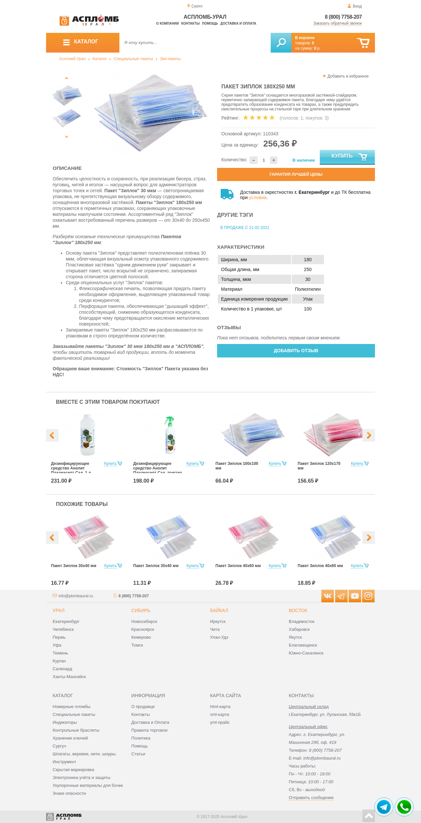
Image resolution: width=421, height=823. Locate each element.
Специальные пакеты (133, 59)
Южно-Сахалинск (306, 653)
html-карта (220, 706)
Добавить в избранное (348, 76)
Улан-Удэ (219, 637)
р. (317, 48)
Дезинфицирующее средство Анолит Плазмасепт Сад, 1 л (71, 468)
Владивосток (301, 621)
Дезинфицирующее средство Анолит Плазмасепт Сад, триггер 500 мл (157, 470)
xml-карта (219, 714)
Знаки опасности (69, 793)
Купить (350, 157)
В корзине (305, 37)
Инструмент (64, 761)
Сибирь (140, 610)
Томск (137, 645)
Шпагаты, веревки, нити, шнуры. (85, 753)
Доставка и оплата (238, 23)
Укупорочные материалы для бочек (88, 785)
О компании (167, 23)
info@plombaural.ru (76, 596)
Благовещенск (303, 645)
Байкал (219, 610)
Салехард (62, 668)
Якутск (295, 637)
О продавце (143, 706)
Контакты (190, 23)
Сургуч (59, 745)
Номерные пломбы (71, 706)
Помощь (210, 23)
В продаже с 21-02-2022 (244, 227)
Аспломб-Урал (72, 59)
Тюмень (60, 653)
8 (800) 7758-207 (343, 17)
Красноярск (142, 629)
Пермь (59, 637)
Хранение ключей (70, 738)
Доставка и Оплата (150, 722)
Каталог (99, 59)
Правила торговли (149, 730)
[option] (148, 113)
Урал (58, 610)
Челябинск (63, 629)
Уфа (57, 645)
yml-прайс (220, 722)
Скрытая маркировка (73, 769)
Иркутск (218, 621)
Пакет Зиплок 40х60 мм (238, 565)
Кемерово (141, 637)
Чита (215, 629)
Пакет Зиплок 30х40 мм (73, 565)
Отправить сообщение (311, 797)
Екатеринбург (66, 621)
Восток (298, 610)
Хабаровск (299, 629)
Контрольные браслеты (76, 730)
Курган (59, 660)
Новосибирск (144, 621)
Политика (140, 738)
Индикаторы (65, 722)
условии (257, 197)
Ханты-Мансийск (69, 676)
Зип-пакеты (170, 59)
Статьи (138, 753)
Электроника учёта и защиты (82, 777)
